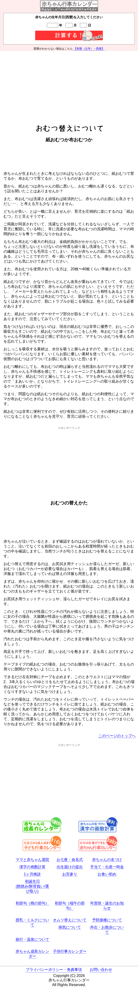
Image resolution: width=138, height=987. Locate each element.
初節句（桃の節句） (32, 903)
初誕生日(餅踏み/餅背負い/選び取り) (32, 886)
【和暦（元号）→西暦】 (89, 48)
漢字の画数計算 (32, 867)
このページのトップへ (117, 736)
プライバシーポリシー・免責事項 (54, 970)
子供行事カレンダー (69, 951)
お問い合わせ (101, 970)
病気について (70, 927)
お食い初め (107, 874)
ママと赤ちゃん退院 (32, 860)
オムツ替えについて (69, 920)
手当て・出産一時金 (107, 867)
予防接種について (107, 920)
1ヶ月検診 (32, 874)
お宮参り (69, 874)
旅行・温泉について (32, 939)
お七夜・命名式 (70, 860)
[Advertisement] (69, 87)
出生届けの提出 (70, 867)
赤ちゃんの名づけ (107, 860)
